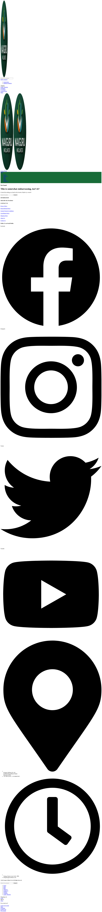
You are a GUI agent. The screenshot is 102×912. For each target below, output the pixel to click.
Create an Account (5, 905)
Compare (5, 893)
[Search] (7, 78)
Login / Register (7, 894)
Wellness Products (7, 83)
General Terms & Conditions (7, 211)
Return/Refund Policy (5, 208)
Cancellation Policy (5, 213)
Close (2, 898)
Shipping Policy (4, 215)
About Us (3, 218)
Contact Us (3, 220)
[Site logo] (4, 76)
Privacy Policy (4, 206)
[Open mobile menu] (2, 92)
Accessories (6, 82)
